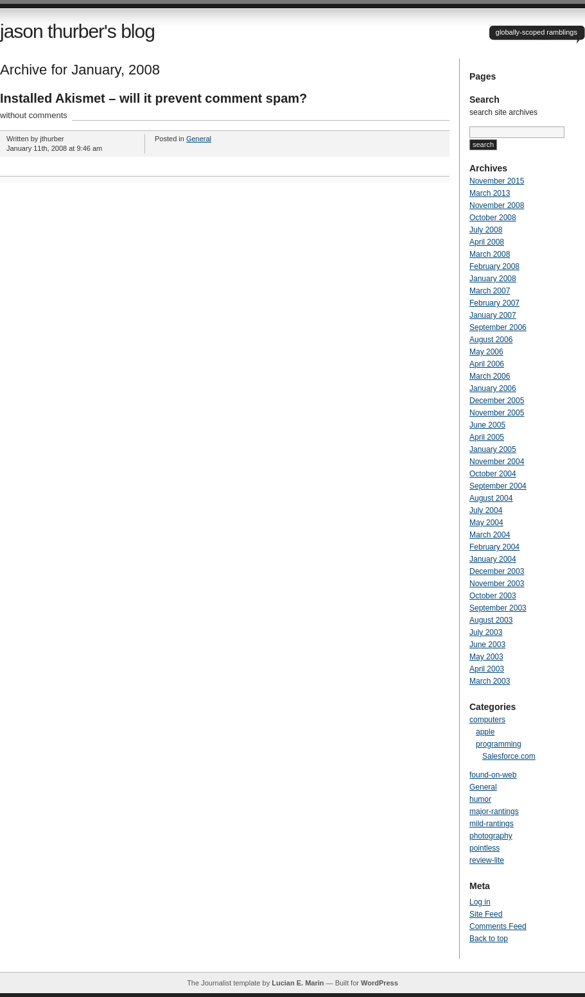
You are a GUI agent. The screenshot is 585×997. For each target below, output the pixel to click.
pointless (484, 848)
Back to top (488, 938)
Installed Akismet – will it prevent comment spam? (153, 98)
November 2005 (496, 412)
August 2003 (490, 620)
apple (485, 731)
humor (480, 799)
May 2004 (486, 522)
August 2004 (490, 498)
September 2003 (498, 607)
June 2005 (487, 424)
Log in (480, 901)
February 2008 (494, 266)
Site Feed (485, 914)
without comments (33, 115)
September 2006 (498, 327)
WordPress (379, 983)
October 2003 (492, 595)
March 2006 (489, 376)
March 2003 (489, 681)
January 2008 (492, 278)
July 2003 (485, 632)
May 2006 (486, 351)
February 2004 (494, 546)
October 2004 (492, 473)
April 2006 (486, 364)
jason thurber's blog (77, 31)
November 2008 (496, 205)
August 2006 (490, 339)
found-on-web (492, 774)
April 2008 (486, 242)
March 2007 (489, 290)
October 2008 (492, 217)
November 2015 (496, 181)
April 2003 (486, 668)
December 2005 (496, 400)
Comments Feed (498, 926)
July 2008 (485, 229)
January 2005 (492, 449)
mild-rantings (491, 823)
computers (487, 719)
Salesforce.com (509, 756)
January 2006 (492, 388)
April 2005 (486, 437)
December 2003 (496, 571)
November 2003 (496, 583)
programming (498, 744)
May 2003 (486, 656)
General (198, 139)
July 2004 (485, 510)
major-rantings (494, 811)
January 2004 (492, 559)
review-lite (486, 860)
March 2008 (489, 254)
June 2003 (487, 644)
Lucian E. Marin (298, 983)
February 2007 (494, 303)
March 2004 (489, 534)
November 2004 (496, 461)
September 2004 (498, 485)
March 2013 (489, 193)
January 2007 (492, 315)
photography (490, 835)
